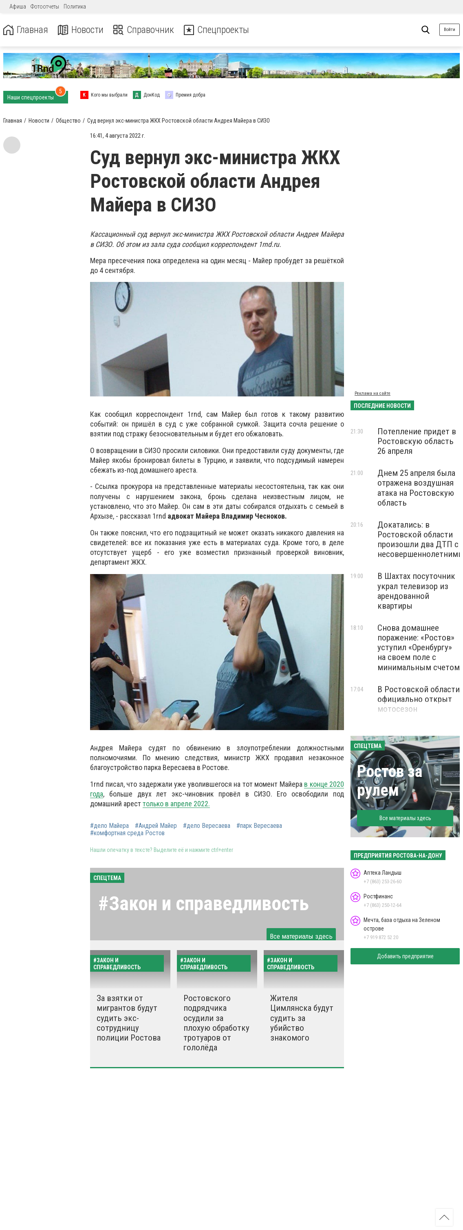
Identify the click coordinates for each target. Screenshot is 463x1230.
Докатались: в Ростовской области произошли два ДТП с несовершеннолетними (420, 539)
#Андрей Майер (156, 826)
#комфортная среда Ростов (127, 833)
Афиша (17, 6)
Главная (25, 29)
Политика (75, 6)
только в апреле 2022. (176, 803)
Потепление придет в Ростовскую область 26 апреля (416, 441)
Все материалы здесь (301, 936)
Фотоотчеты (45, 6)
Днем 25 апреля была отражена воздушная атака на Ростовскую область (416, 487)
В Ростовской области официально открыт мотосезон (418, 699)
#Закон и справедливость (203, 903)
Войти (449, 29)
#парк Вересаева (259, 826)
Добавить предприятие (405, 956)
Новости (81, 29)
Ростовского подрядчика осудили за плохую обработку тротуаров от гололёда (216, 1022)
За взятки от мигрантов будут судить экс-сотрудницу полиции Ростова (129, 1018)
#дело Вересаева (206, 826)
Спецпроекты (217, 29)
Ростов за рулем (389, 781)
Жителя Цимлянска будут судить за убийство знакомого (301, 1018)
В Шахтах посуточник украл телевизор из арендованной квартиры (416, 590)
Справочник (144, 29)
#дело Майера (109, 826)
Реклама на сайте (372, 393)
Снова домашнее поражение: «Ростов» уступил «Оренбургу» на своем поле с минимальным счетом (418, 647)
